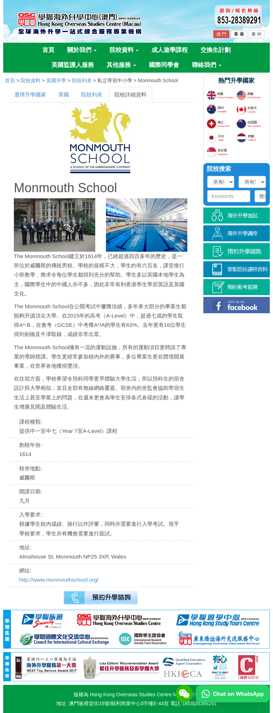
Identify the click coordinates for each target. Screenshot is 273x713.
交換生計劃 (215, 50)
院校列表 (82, 80)
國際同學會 (164, 65)
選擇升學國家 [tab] (30, 94)
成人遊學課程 (169, 50)
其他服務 (121, 65)
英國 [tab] (63, 94)
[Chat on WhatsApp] (232, 693)
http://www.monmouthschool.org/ (58, 580)
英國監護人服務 (73, 65)
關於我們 (82, 50)
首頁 (48, 50)
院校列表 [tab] (91, 94)
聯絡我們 (206, 65)
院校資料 (124, 50)
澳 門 (221, 34)
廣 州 (256, 34)
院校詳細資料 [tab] (130, 94)
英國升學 (56, 80)
